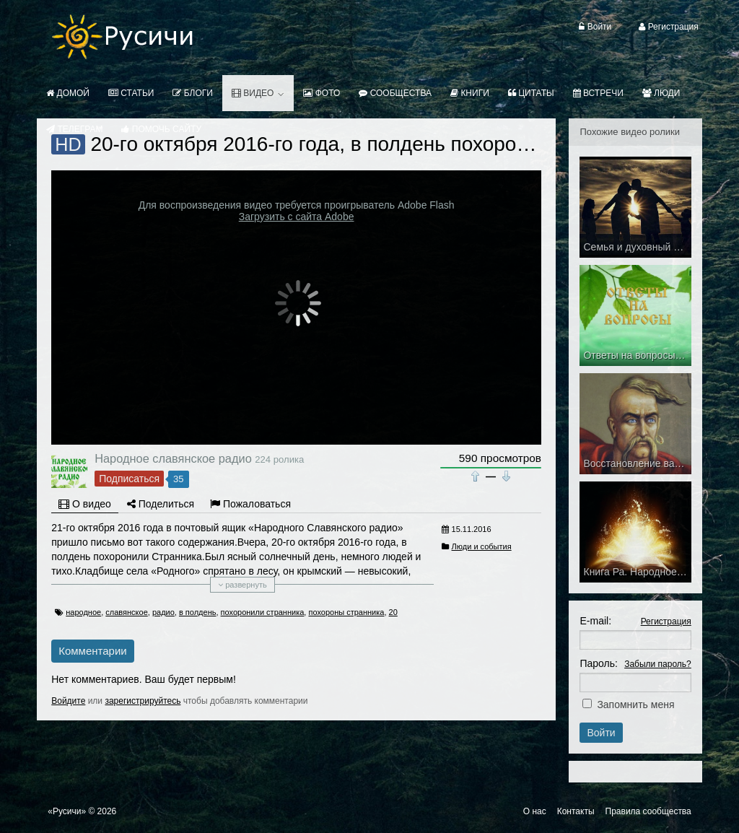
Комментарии (92, 651)
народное (83, 612)
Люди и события (482, 546)
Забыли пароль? (657, 664)
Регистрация (666, 621)
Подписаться (129, 478)
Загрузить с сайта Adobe (296, 216)
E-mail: (595, 621)
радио (163, 612)
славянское (126, 612)
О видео (84, 504)
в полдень (198, 612)
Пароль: (598, 663)
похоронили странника (263, 612)
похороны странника (346, 612)
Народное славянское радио (173, 458)
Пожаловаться (250, 504)
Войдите (68, 701)
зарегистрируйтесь (142, 701)
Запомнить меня (635, 704)
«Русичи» (67, 811)
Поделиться (160, 504)
